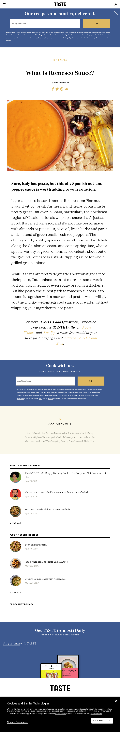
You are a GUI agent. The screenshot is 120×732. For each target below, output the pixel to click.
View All (16, 523)
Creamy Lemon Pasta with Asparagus (45, 578)
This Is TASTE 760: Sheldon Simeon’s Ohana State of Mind (56, 492)
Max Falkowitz (61, 82)
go (96, 24)
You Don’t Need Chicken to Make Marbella (47, 509)
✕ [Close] (115, 701)
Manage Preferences (17, 722)
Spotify (48, 332)
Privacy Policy (60, 713)
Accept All (102, 720)
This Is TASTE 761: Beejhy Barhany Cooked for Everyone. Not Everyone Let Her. (65, 474)
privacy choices (96, 713)
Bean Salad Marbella (36, 544)
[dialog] (60, 714)
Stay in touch (11, 643)
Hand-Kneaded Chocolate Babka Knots (46, 561)
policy (69, 38)
